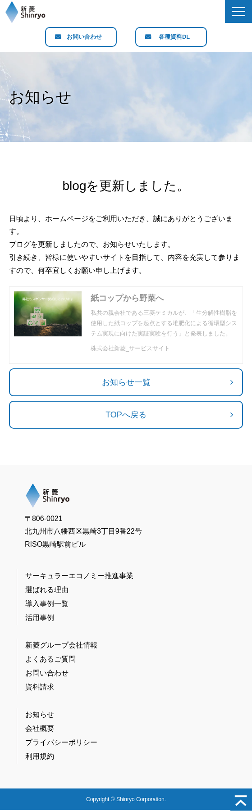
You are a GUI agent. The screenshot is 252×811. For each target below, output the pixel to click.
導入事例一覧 (47, 604)
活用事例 (39, 618)
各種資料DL (174, 37)
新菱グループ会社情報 (61, 645)
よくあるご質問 (50, 659)
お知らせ (39, 715)
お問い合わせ (84, 37)
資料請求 (39, 687)
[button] (238, 11)
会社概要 (39, 729)
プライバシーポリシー (61, 743)
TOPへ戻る (126, 415)
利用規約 (39, 757)
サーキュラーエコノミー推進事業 (79, 576)
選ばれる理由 (47, 590)
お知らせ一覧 (126, 382)
